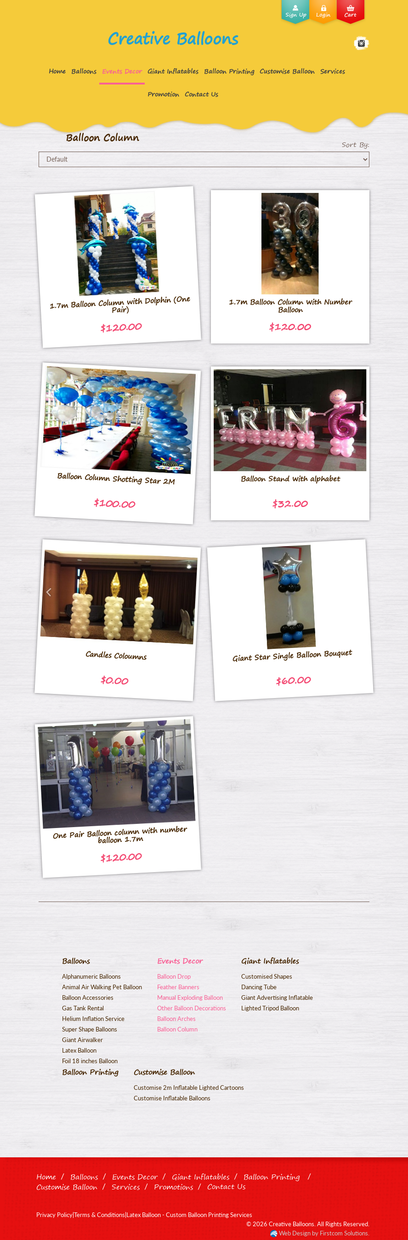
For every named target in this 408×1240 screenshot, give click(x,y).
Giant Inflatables (172, 71)
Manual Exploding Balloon (190, 997)
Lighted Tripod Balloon (270, 1008)
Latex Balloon (79, 1050)
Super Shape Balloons (89, 1029)
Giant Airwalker (82, 1039)
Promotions (173, 1187)
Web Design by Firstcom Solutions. (323, 1233)
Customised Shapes (266, 976)
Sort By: (355, 144)
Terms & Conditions (99, 1214)
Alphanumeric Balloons (91, 976)
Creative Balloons (173, 38)
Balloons (83, 71)
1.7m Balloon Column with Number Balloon (290, 306)
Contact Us (201, 94)
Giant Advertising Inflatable (277, 997)
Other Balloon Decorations (191, 1008)
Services (332, 71)
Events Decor (122, 71)
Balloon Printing (229, 71)
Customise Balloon (287, 71)
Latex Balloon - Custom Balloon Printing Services (189, 1214)
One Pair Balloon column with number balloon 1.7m (119, 835)
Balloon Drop (174, 976)
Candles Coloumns (116, 655)
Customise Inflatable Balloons (172, 1098)
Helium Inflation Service (93, 1018)
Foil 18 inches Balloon (90, 1061)
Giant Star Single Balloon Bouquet (292, 655)
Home (57, 71)
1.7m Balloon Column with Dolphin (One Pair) (119, 304)
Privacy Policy (54, 1214)
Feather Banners (178, 987)
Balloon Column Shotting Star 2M (116, 478)
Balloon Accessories (87, 997)
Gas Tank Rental (83, 1008)
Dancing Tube (259, 987)
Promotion (163, 94)
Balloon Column (177, 1029)
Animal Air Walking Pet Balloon (102, 987)
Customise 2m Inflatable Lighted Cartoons (189, 1087)
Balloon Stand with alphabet (290, 479)
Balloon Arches (176, 1018)
